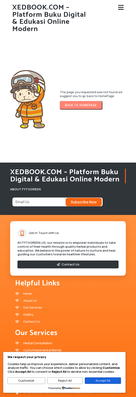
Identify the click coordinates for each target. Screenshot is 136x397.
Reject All (65, 380)
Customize (26, 380)
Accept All (103, 380)
